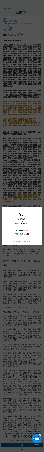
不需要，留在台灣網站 (22, 234)
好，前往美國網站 (22, 230)
